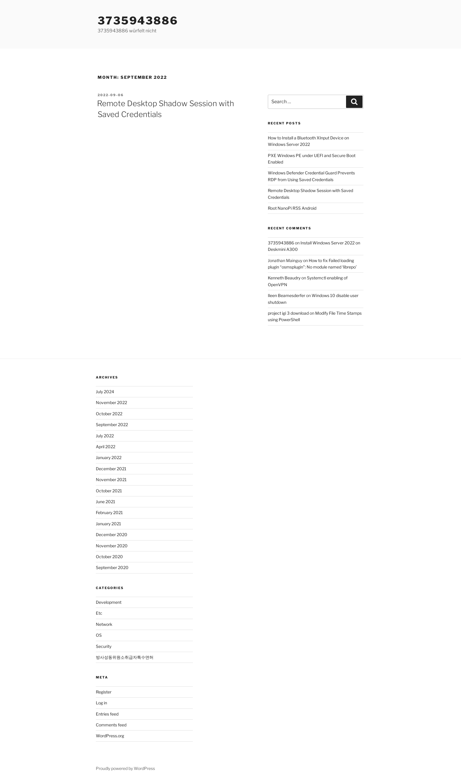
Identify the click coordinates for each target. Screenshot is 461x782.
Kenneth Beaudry (284, 277)
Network (104, 624)
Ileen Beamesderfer (286, 295)
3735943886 (138, 20)
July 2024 (105, 391)
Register (103, 691)
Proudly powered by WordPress (125, 768)
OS (99, 635)
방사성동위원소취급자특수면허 (124, 657)
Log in (101, 702)
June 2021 (105, 501)
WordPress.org (110, 735)
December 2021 (111, 468)
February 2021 (109, 512)
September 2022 (112, 424)
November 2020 (112, 545)
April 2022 (105, 446)
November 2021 (111, 479)
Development (108, 602)
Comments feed (111, 724)
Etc (99, 613)
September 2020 (112, 567)
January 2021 (108, 523)
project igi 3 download (288, 313)
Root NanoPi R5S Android (292, 208)
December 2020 (111, 534)
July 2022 (105, 435)
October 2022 (109, 413)
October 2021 (109, 490)
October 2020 (109, 556)
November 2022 (111, 402)
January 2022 (108, 457)
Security (103, 646)
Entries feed (107, 713)
